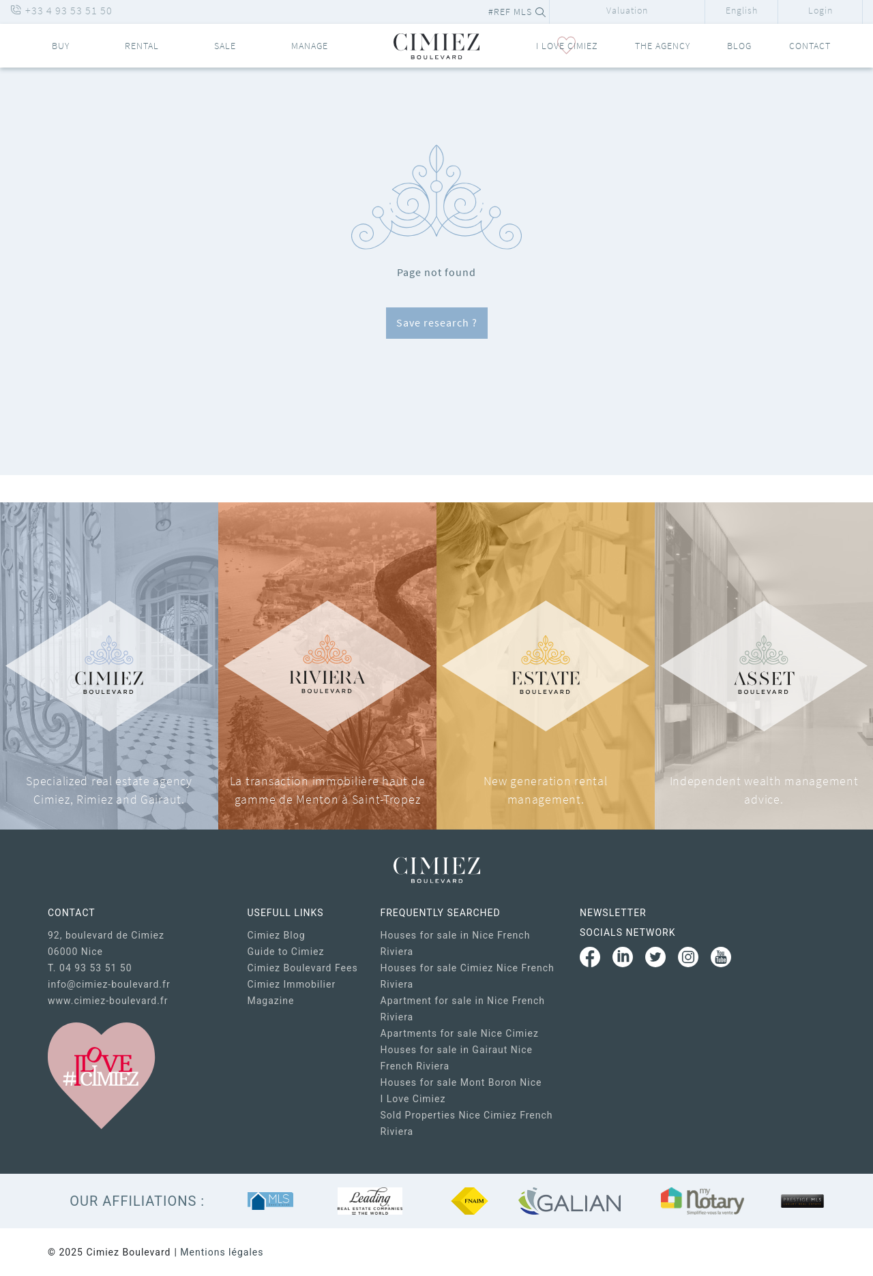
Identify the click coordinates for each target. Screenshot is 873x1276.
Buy (61, 46)
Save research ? (436, 322)
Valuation (627, 10)
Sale (225, 46)
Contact (810, 46)
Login (820, 10)
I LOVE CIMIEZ (567, 46)
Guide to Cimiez (286, 951)
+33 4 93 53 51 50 (61, 10)
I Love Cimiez (413, 1098)
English (742, 10)
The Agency (662, 46)
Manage (309, 46)
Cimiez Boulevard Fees (303, 967)
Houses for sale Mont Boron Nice (461, 1082)
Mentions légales (221, 1252)
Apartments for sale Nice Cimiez (460, 1033)
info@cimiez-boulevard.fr (109, 984)
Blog (739, 46)
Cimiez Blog (277, 935)
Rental (142, 46)
